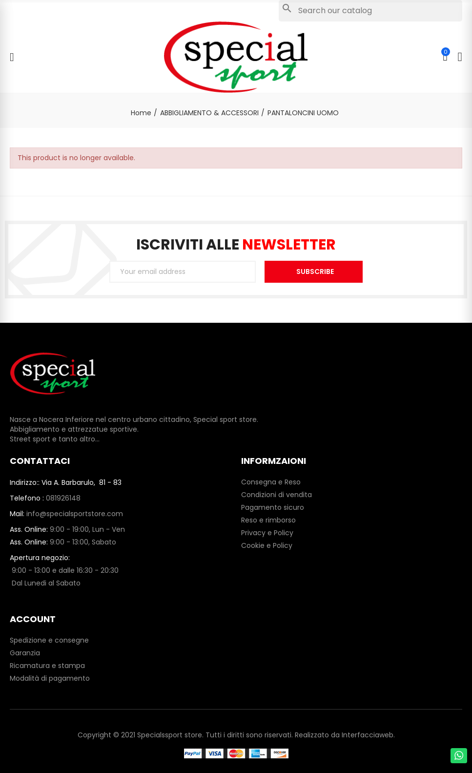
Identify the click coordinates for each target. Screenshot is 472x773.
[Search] (370, 10)
